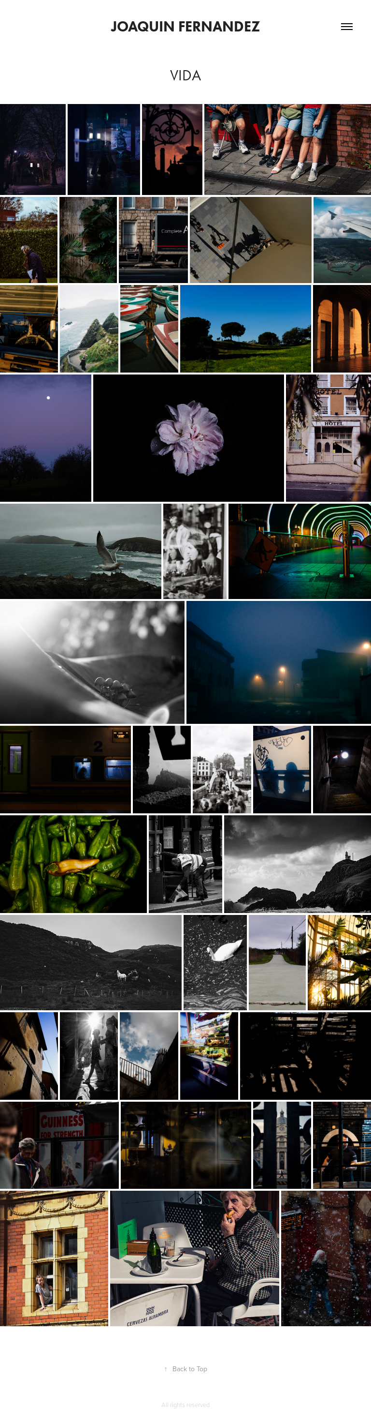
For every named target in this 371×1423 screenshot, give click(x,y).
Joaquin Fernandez (185, 26)
